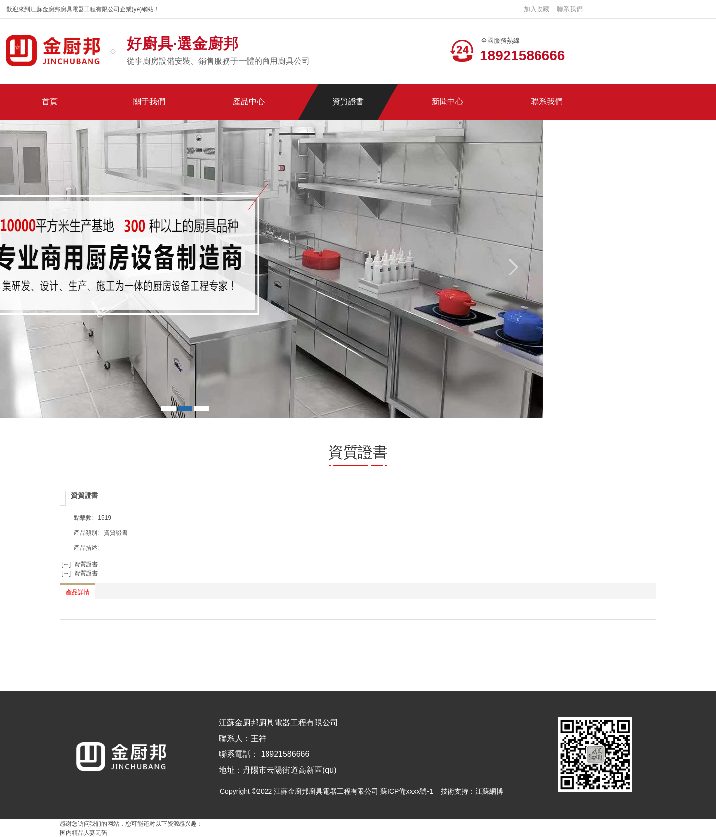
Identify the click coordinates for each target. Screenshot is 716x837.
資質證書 (348, 101)
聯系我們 (547, 101)
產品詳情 (78, 592)
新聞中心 (447, 101)
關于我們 (149, 101)
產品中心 (249, 101)
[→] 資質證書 (79, 573)
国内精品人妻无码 (83, 832)
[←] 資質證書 (79, 564)
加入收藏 (536, 9)
